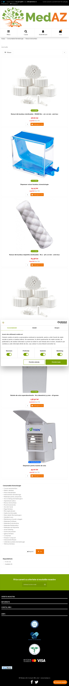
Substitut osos (8, 517)
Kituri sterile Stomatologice (12, 515)
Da (40, 551)
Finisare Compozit (10, 538)
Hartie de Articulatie (10, 513)
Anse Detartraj (8, 529)
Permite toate (56, 362)
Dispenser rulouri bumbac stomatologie (34, 184)
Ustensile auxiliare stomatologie (14, 542)
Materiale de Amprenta (11, 527)
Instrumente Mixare (10, 540)
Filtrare (8, 52)
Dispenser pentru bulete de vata (34, 465)
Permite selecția (34, 362)
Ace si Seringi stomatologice (13, 499)
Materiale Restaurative (11, 525)
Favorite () (4, 3)
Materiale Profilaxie (10, 521)
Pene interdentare (10, 492)
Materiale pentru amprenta (12, 497)
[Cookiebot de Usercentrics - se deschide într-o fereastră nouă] (59, 322)
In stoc (8, 561)
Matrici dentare (9, 490)
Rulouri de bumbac (10, 503)
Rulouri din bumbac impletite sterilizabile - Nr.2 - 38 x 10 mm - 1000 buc (34, 255)
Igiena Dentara (9, 533)
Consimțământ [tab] (12, 328)
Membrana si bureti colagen (13, 519)
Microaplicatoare (9, 511)
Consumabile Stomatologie (12, 485)
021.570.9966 (19, 1)
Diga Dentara (8, 509)
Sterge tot (30, 551)
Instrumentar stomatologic (12, 494)
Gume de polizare (10, 531)
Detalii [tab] (34, 328)
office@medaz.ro (32, 1)
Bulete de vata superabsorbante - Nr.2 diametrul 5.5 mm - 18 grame (34, 395)
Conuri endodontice (10, 488)
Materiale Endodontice (11, 523)
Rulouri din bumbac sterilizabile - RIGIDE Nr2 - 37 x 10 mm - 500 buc (34, 114)
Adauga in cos (37, 124)
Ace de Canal (8, 507)
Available (8, 564)
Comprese (7, 535)
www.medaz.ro (45, 678)
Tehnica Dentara (9, 544)
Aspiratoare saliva (10, 501)
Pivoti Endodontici (10, 505)
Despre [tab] (57, 328)
